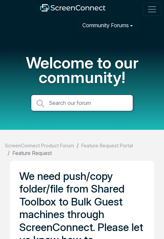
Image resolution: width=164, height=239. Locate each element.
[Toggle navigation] (152, 9)
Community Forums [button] (105, 25)
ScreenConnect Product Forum (39, 145)
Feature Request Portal (107, 145)
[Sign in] (151, 25)
